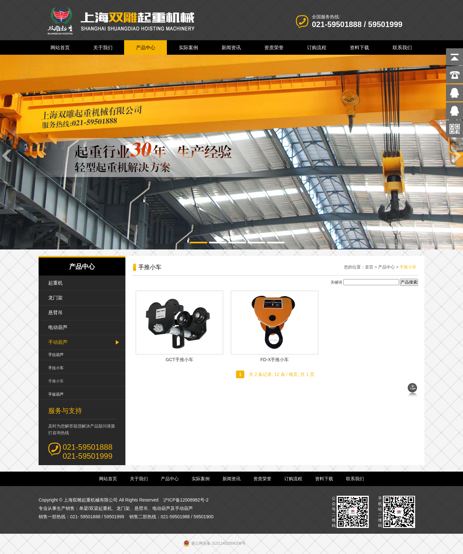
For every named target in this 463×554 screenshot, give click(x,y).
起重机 (55, 283)
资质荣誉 (274, 47)
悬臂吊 (55, 312)
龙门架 (55, 297)
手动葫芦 (58, 342)
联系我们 (402, 47)
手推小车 (56, 381)
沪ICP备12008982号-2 (185, 499)
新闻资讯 (231, 47)
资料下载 (359, 47)
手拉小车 (56, 368)
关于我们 (103, 47)
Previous (6, 155)
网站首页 (60, 47)
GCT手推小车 (179, 359)
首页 (369, 267)
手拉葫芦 (56, 354)
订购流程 (316, 47)
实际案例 (188, 47)
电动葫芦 (58, 327)
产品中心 (145, 47)
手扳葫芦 (56, 394)
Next (456, 155)
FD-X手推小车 (274, 359)
